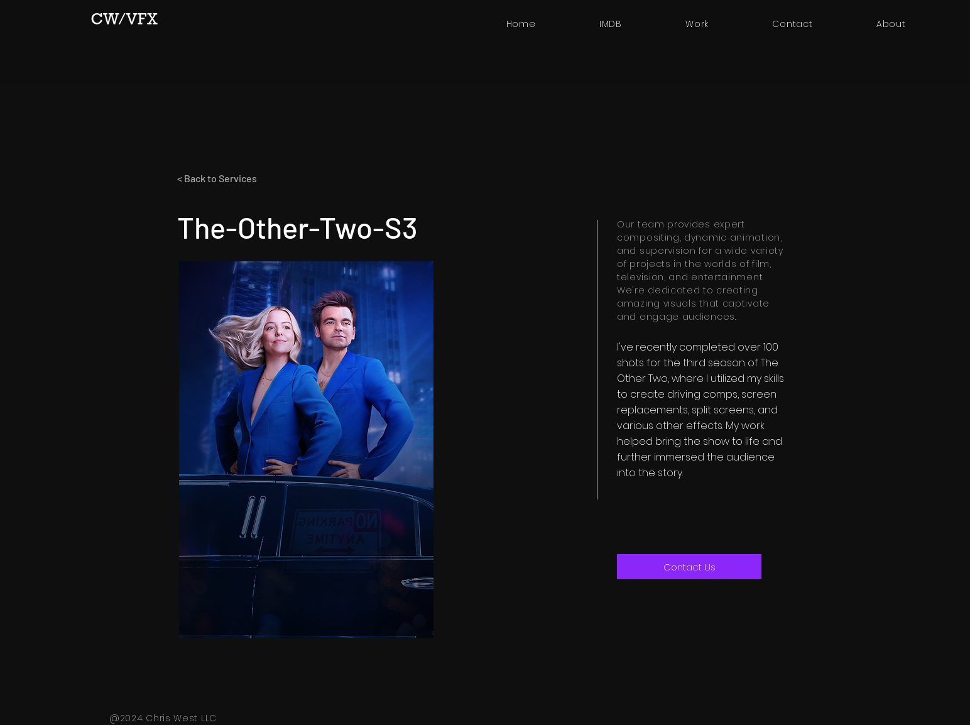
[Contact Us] (689, 566)
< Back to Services (217, 178)
